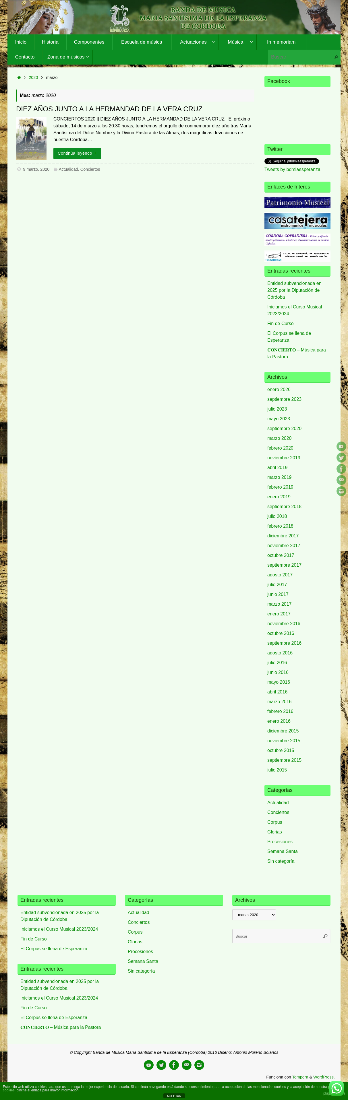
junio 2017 (278, 594)
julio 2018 (277, 516)
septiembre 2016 (284, 643)
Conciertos (90, 169)
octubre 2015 (280, 750)
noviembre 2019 (283, 457)
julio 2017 (277, 584)
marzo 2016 (279, 701)
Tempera (300, 1077)
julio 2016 (277, 662)
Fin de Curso (280, 323)
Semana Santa (282, 851)
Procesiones (280, 841)
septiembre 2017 (284, 565)
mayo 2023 (278, 418)
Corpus (274, 822)
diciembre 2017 (283, 535)
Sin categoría (280, 861)
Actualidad (68, 169)
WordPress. (324, 1077)
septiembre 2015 (284, 760)
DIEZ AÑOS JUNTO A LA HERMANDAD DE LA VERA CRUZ (109, 109)
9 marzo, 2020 (36, 169)
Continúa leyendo (78, 153)
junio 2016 (278, 672)
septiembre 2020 (284, 428)
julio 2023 (277, 409)
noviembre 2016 (283, 623)
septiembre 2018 (284, 506)
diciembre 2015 (283, 730)
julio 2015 (277, 769)
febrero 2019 (280, 487)
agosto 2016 (280, 652)
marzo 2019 (279, 477)
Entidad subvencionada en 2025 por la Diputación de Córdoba (294, 290)
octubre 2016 (280, 633)
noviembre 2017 (283, 545)
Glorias (274, 831)
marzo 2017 (279, 604)
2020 (33, 77)
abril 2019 (277, 467)
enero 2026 (279, 389)
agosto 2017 (280, 574)
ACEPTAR (174, 1096)
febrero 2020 (280, 448)
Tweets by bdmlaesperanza (292, 169)
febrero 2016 (280, 711)
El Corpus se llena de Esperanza (53, 948)
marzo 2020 (279, 438)
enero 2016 (279, 721)
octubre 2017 (280, 555)
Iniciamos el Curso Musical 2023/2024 (59, 929)
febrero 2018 (280, 526)
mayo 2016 (278, 682)
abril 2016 (277, 691)
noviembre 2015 (283, 740)
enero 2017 (279, 613)
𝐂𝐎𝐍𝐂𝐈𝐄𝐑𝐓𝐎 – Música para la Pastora (60, 1027)
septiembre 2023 (284, 399)
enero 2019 (279, 496)
